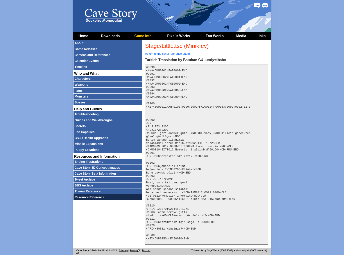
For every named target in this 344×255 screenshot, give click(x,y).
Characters (83, 78)
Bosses (80, 102)
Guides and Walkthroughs (94, 120)
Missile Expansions (89, 144)
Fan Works (215, 36)
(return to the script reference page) (167, 53)
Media (241, 36)
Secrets (80, 126)
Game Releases (86, 49)
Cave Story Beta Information (95, 173)
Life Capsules (85, 132)
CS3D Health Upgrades (91, 138)
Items (79, 90)
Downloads (110, 36)
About (79, 43)
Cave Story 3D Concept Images (97, 167)
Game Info (143, 36)
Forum (135, 250)
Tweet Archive (85, 179)
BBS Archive (84, 185)
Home (83, 36)
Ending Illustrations (89, 161)
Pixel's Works (178, 36)
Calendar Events (87, 61)
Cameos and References (92, 55)
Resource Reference (89, 197)
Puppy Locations (87, 150)
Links (261, 36)
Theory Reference (87, 191)
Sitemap (123, 250)
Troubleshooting (87, 114)
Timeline (81, 67)
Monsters (81, 96)
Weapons (81, 84)
